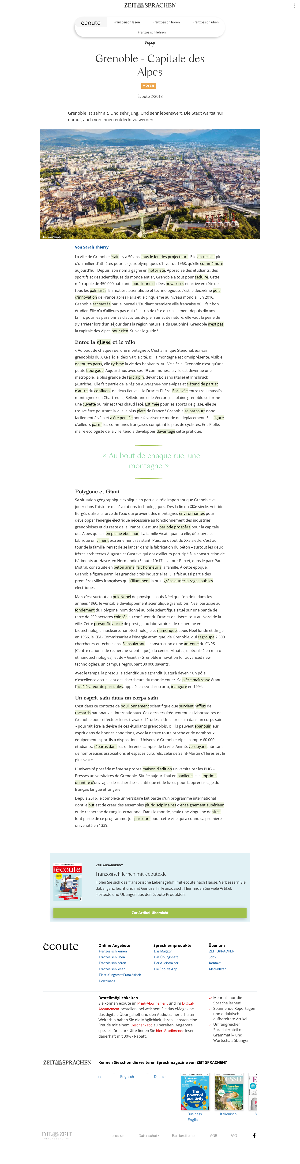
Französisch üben (206, 22)
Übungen (128, 894)
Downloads (107, 981)
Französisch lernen (113, 951)
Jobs (212, 957)
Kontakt (215, 963)
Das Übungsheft (166, 957)
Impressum (116, 1134)
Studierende (174, 1030)
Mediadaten (217, 969)
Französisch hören (166, 22)
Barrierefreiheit (184, 1134)
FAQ (233, 1134)
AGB (213, 1134)
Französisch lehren (152, 32)
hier (159, 1030)
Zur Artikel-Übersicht (150, 912)
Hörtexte (103, 894)
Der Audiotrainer (166, 963)
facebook (254, 1134)
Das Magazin (163, 951)
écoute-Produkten (169, 894)
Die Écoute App (165, 969)
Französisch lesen (126, 22)
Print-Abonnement (152, 1003)
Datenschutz (149, 1134)
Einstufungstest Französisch (120, 975)
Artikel (225, 888)
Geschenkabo (142, 1025)
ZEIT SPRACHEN (222, 951)
